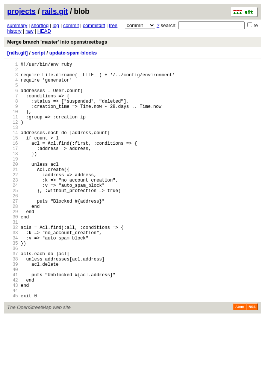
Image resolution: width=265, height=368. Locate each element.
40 (12, 314)
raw (29, 31)
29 (12, 244)
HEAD (44, 31)
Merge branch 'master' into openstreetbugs (57, 42)
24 (12, 212)
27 (12, 231)
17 (12, 167)
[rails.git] (17, 53)
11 (12, 129)
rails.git (55, 11)
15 (12, 154)
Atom (239, 357)
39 (12, 308)
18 (12, 174)
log (56, 25)
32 (12, 263)
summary (17, 25)
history (14, 31)
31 (12, 257)
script (38, 53)
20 (12, 186)
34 (12, 276)
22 (12, 199)
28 (12, 238)
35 (12, 282)
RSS (252, 357)
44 (12, 340)
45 (12, 346)
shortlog (39, 25)
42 (12, 327)
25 (12, 218)
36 (12, 289)
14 (12, 148)
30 (12, 250)
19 (12, 180)
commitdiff (94, 25)
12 (12, 135)
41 (12, 321)
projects (21, 11)
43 (12, 333)
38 (12, 301)
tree (113, 25)
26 (12, 225)
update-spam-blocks (73, 53)
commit (71, 25)
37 (12, 295)
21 (12, 193)
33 (12, 270)
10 (12, 123)
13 (12, 142)
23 (12, 206)
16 (12, 161)
